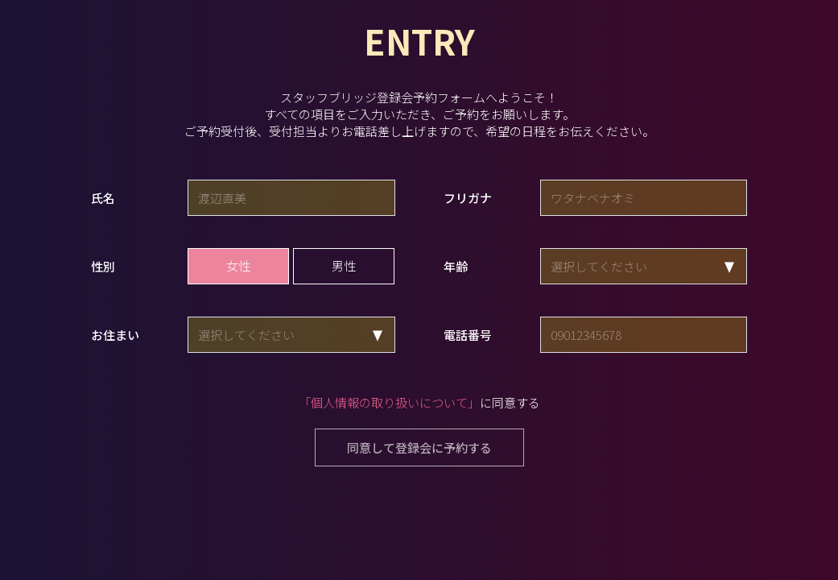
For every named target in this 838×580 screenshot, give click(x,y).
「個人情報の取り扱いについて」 (389, 402)
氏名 (103, 198)
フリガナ (468, 198)
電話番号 (468, 335)
